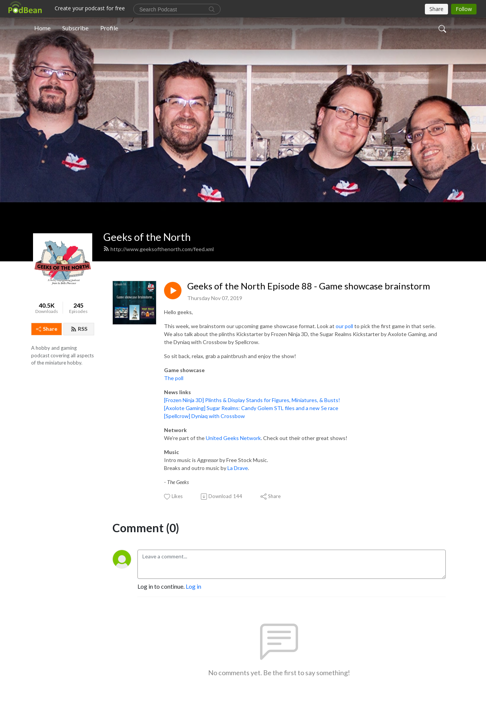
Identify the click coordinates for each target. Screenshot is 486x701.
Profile (109, 27)
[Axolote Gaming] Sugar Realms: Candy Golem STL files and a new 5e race (251, 408)
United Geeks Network (233, 438)
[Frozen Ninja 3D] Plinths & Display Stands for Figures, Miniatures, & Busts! (252, 400)
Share (46, 328)
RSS (79, 328)
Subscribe (75, 27)
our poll (344, 326)
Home (42, 27)
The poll (173, 378)
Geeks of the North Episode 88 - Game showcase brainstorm (308, 286)
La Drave (237, 468)
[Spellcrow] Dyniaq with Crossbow (204, 416)
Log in (193, 586)
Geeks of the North (147, 237)
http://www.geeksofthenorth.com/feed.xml (158, 249)
